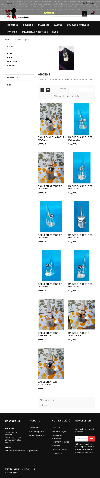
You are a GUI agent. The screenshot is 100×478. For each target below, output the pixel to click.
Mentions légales (59, 431)
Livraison (56, 428)
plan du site (57, 453)
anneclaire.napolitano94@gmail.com (15, 451)
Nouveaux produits (37, 431)
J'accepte (48, 13)
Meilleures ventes (37, 435)
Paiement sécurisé (60, 442)
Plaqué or (11, 66)
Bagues (11, 47)
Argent (10, 57)
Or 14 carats (13, 61)
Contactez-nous (59, 450)
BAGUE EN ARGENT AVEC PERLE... (48, 334)
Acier (9, 53)
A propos (56, 446)
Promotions (34, 428)
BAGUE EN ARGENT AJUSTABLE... (48, 383)
